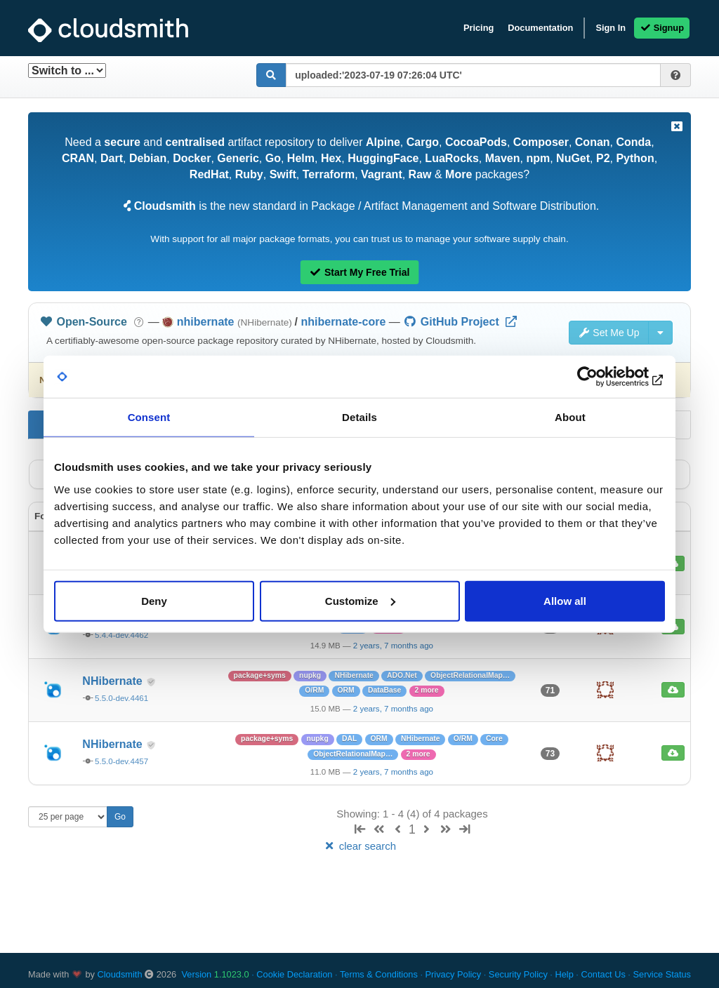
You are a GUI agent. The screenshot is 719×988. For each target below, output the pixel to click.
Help (564, 974)
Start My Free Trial (360, 272)
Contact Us (603, 974)
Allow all (564, 600)
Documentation (540, 27)
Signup (662, 27)
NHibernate (113, 681)
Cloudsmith (120, 974)
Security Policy (518, 974)
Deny (154, 600)
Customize (360, 600)
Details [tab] (359, 417)
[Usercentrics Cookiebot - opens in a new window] (603, 376)
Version (215, 974)
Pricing (478, 27)
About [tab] (570, 417)
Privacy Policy (454, 974)
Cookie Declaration (294, 974)
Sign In (610, 27)
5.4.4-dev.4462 (121, 635)
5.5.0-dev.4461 (121, 698)
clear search (359, 846)
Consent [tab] (149, 417)
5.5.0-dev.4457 (121, 761)
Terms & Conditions (379, 974)
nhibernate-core (343, 322)
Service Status (662, 974)
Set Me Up (609, 332)
